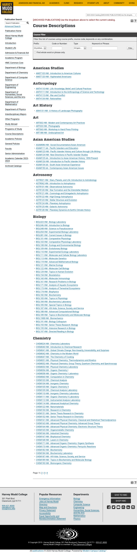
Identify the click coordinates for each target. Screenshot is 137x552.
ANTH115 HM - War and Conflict (50, 95)
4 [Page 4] (47, 473)
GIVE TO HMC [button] (121, 495)
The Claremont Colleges (82, 544)
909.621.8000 (8, 506)
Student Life (93, 3)
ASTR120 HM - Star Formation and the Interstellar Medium (62, 190)
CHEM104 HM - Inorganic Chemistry (52, 383)
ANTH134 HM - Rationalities (48, 98)
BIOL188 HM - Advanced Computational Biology (57, 311)
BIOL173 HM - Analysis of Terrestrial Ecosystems (58, 288)
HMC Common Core (14, 63)
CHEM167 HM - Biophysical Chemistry (53, 436)
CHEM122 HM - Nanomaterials (50, 407)
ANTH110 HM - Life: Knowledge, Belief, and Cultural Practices (63, 88)
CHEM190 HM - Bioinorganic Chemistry (53, 463)
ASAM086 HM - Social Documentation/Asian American (61, 145)
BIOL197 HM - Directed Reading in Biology (55, 331)
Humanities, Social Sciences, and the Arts (86, 511)
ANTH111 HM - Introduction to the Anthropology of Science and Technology (70, 92)
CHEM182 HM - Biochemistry (49, 450)
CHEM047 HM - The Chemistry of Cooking (55, 357)
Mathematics (80, 515)
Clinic (66, 3)
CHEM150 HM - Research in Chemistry (53, 410)
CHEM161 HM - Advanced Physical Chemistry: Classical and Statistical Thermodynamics (76, 420)
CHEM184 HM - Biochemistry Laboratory (54, 453)
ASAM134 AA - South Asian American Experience (58, 165)
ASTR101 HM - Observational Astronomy (54, 187)
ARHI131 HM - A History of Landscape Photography (59, 111)
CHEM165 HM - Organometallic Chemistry (55, 430)
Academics (54, 3)
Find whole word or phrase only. (51, 52)
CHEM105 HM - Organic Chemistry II (52, 387)
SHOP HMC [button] (121, 501)
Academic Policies (13, 139)
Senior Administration (15, 153)
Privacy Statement (47, 510)
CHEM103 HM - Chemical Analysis (51, 380)
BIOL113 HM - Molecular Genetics (51, 258)
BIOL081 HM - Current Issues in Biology (53, 235)
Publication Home (13, 31)
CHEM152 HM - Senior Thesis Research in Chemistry (59, 417)
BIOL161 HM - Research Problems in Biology (56, 282)
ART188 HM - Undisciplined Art (50, 133)
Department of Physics (15, 109)
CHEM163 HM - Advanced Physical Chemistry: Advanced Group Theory (68, 423)
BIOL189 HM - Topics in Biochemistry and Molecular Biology (63, 315)
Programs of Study (13, 129)
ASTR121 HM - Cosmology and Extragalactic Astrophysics (62, 193)
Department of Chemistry (16, 72)
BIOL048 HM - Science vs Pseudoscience (54, 228)
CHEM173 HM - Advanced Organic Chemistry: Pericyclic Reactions (66, 446)
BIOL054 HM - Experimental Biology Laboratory (57, 232)
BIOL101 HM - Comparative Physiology (53, 238)
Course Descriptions (14, 134)
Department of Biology (15, 67)
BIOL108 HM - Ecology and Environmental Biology (58, 245)
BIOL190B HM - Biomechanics (49, 318)
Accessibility (45, 513)
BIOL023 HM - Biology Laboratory (51, 222)
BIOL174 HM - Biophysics (47, 291)
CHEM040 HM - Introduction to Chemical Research (59, 347)
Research (78, 3)
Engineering (79, 507)
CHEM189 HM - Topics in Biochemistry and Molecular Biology (64, 460)
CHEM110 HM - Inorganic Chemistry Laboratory (57, 393)
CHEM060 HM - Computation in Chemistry (55, 377)
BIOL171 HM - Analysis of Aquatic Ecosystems (57, 285)
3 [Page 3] (44, 473)
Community (119, 3)
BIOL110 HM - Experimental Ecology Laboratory (57, 252)
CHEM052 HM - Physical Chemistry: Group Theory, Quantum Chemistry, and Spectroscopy (76, 363)
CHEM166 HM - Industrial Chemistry (52, 433)
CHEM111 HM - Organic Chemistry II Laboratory (57, 397)
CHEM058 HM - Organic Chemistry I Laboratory (57, 373)
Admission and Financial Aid (32, 3)
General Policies (12, 144)
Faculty (8, 148)
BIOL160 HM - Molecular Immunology (53, 278)
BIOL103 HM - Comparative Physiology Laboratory (58, 242)
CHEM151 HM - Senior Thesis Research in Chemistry (59, 413)
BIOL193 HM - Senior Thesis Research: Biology (57, 325)
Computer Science (82, 504)
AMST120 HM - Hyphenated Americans (53, 76)
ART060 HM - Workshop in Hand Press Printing (57, 129)
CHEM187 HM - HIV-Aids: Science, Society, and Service (60, 456)
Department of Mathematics (11, 103)
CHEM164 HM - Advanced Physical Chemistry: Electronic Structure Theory (69, 426)
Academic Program (14, 58)
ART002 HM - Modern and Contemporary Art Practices (60, 123)
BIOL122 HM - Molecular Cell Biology (52, 268)
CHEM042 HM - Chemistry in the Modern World (57, 353)
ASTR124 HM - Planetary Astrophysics (53, 203)
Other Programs (12, 119)
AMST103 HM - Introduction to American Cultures (58, 73)
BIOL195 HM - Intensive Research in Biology (55, 328)
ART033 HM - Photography (48, 126)
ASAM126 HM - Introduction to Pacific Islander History (60, 161)
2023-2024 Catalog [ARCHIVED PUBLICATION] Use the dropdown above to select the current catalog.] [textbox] (112, 15)
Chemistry (78, 501)
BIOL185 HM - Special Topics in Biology (53, 305)
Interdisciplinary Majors (15, 114)
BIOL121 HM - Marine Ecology (49, 265)
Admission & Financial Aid (17, 53)
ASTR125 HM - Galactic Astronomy (52, 206)
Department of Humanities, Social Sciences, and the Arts (15, 94)
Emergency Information (49, 498)
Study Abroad (11, 124)
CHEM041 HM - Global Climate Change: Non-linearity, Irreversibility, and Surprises (72, 350)
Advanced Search (13, 26)
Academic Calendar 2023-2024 (16, 159)
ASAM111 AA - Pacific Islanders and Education (57, 148)
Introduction (10, 43)
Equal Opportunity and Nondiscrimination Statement (52, 517)
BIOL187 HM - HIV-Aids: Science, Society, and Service (60, 308)
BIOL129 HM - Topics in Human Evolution (54, 272)
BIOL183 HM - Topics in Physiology (52, 298)
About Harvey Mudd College (14, 36)
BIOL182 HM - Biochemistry (48, 295)
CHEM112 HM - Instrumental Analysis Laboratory (58, 400)
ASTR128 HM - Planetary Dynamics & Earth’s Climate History (63, 210)
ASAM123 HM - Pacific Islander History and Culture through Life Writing (68, 151)
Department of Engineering (11, 86)
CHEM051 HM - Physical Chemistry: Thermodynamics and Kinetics (66, 360)
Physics (77, 518)
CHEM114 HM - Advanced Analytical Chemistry (57, 403)
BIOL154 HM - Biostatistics (48, 275)
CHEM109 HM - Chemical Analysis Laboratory (56, 390)
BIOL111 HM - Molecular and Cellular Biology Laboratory (61, 255)
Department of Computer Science (16, 78)
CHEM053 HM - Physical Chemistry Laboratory (57, 367)
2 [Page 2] (41, 473)
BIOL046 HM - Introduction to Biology (52, 225)
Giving (132, 3)
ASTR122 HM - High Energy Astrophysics (54, 196)
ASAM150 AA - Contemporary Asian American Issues (60, 168)
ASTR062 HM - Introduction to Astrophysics (55, 183)
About (106, 3)
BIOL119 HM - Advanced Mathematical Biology (57, 262)
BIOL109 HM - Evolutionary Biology (51, 248)
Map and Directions (48, 507)
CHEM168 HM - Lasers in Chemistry (52, 440)
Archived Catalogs (13, 166)
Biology (77, 498)
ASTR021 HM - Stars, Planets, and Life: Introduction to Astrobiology (66, 180)
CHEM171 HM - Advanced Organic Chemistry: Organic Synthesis (65, 443)
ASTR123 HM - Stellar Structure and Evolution (56, 200)
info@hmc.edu (8, 508)
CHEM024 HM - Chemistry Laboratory (53, 343)
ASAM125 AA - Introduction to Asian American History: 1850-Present (67, 158)
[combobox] (111, 14)
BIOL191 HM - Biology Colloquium (51, 321)
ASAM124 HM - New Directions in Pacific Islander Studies (62, 155)
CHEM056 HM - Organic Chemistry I (52, 370)
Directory (43, 504)
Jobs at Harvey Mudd (48, 501)
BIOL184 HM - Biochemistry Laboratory (53, 301)
